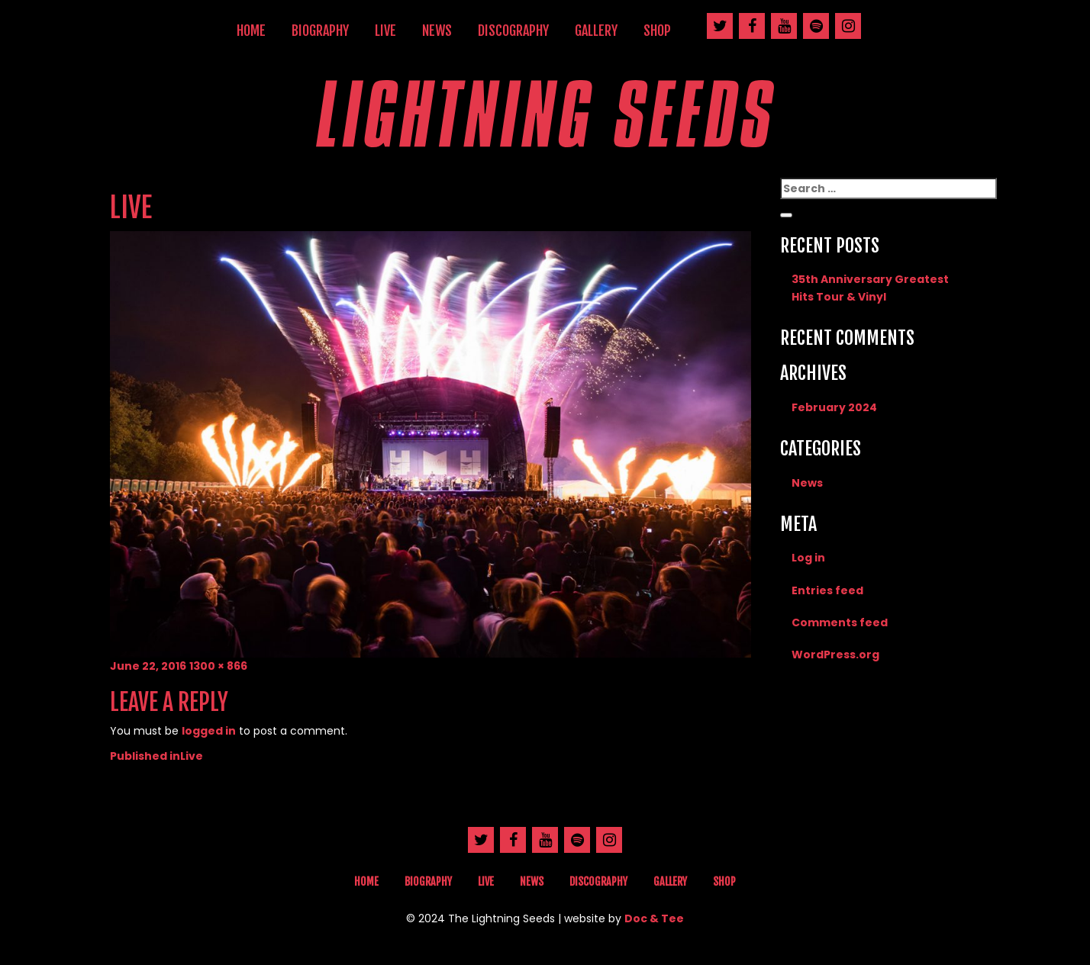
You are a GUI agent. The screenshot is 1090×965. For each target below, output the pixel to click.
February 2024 (834, 407)
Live (385, 30)
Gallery (596, 30)
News (437, 30)
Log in (808, 557)
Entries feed (827, 590)
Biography (320, 30)
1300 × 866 (218, 666)
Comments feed (840, 622)
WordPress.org (835, 654)
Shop (657, 30)
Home (251, 30)
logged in (209, 730)
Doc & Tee (654, 918)
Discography (513, 30)
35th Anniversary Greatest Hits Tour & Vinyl (870, 288)
